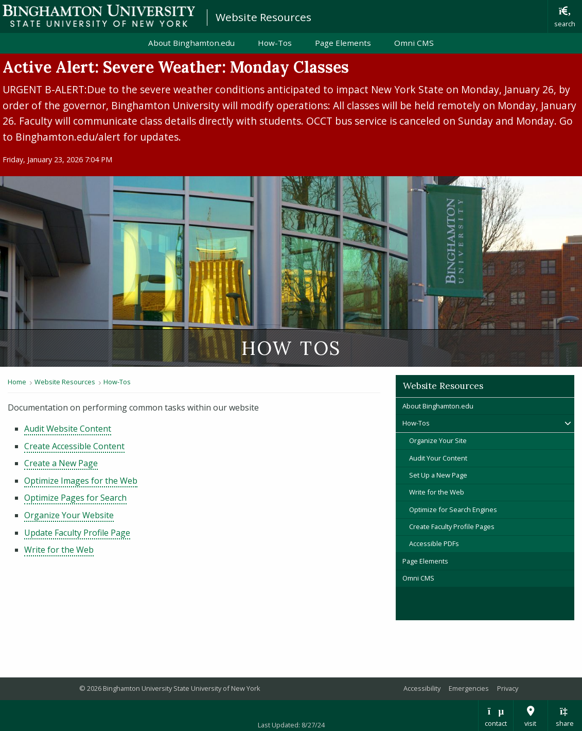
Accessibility (421, 688)
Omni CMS (414, 43)
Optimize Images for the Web (80, 480)
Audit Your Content (438, 458)
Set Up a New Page (438, 475)
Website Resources (263, 17)
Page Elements (343, 43)
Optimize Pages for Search (75, 497)
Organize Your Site (438, 440)
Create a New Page (61, 463)
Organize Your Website (69, 515)
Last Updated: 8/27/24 (291, 724)
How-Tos (275, 43)
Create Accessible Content (74, 446)
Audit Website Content (67, 428)
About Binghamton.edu (191, 43)
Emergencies (469, 688)
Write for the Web (59, 549)
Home (17, 381)
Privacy (507, 688)
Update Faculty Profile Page (77, 532)
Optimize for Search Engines (453, 509)
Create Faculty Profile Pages (452, 526)
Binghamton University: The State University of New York (99, 15)
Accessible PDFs (434, 543)
